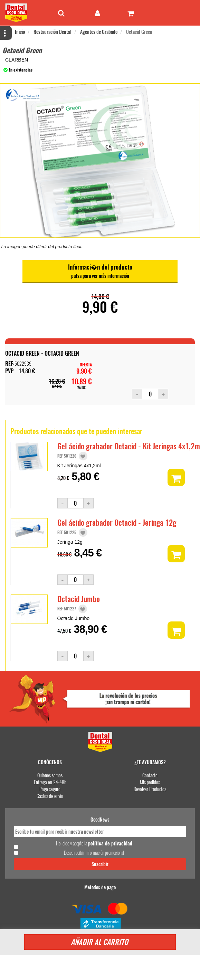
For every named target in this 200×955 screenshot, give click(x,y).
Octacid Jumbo (78, 598)
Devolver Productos (150, 789)
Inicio (20, 31)
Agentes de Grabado (98, 31)
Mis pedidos (150, 782)
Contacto (150, 775)
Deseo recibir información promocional (94, 852)
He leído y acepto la (94, 843)
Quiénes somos (50, 775)
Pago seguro (49, 789)
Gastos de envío (50, 795)
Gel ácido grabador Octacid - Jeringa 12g (116, 522)
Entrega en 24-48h (50, 782)
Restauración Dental (53, 31)
